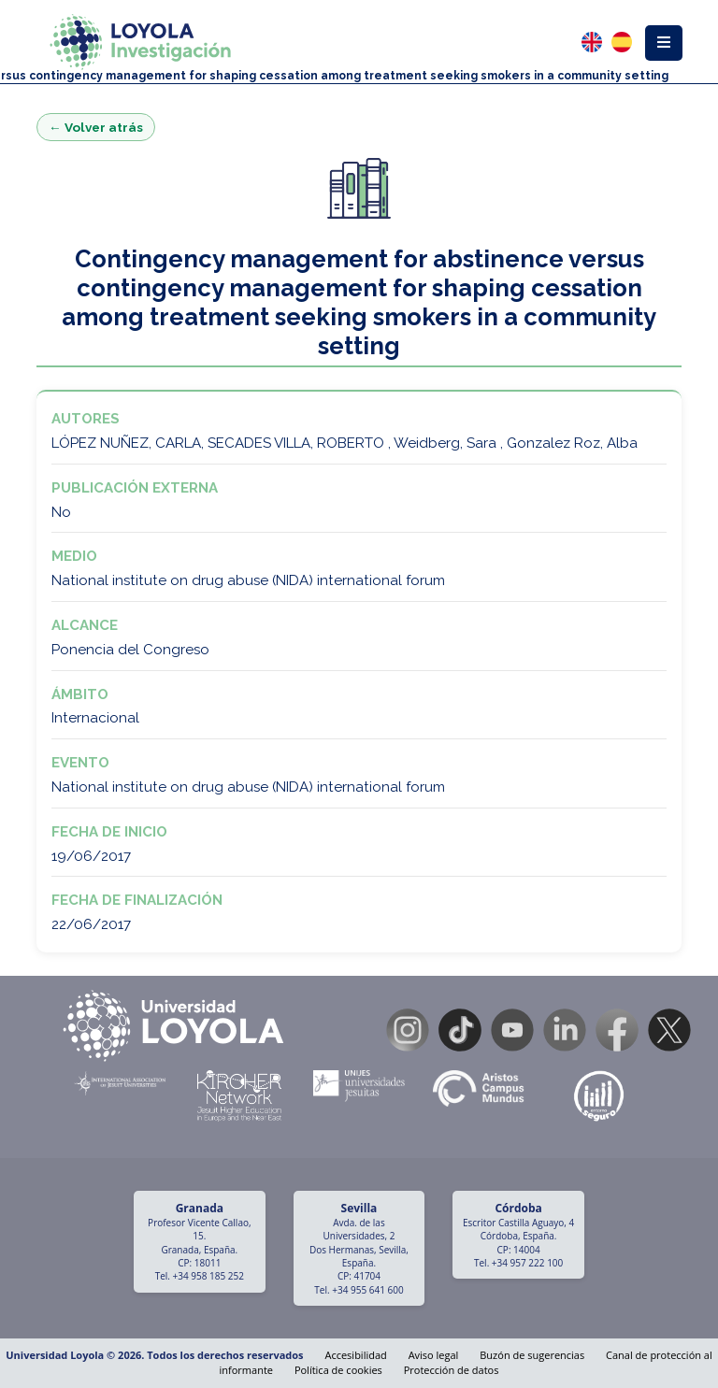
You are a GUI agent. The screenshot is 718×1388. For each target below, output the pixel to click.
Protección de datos (451, 1370)
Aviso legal (434, 1355)
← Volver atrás (96, 127)
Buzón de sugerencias (532, 1355)
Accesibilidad (355, 1355)
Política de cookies (338, 1370)
